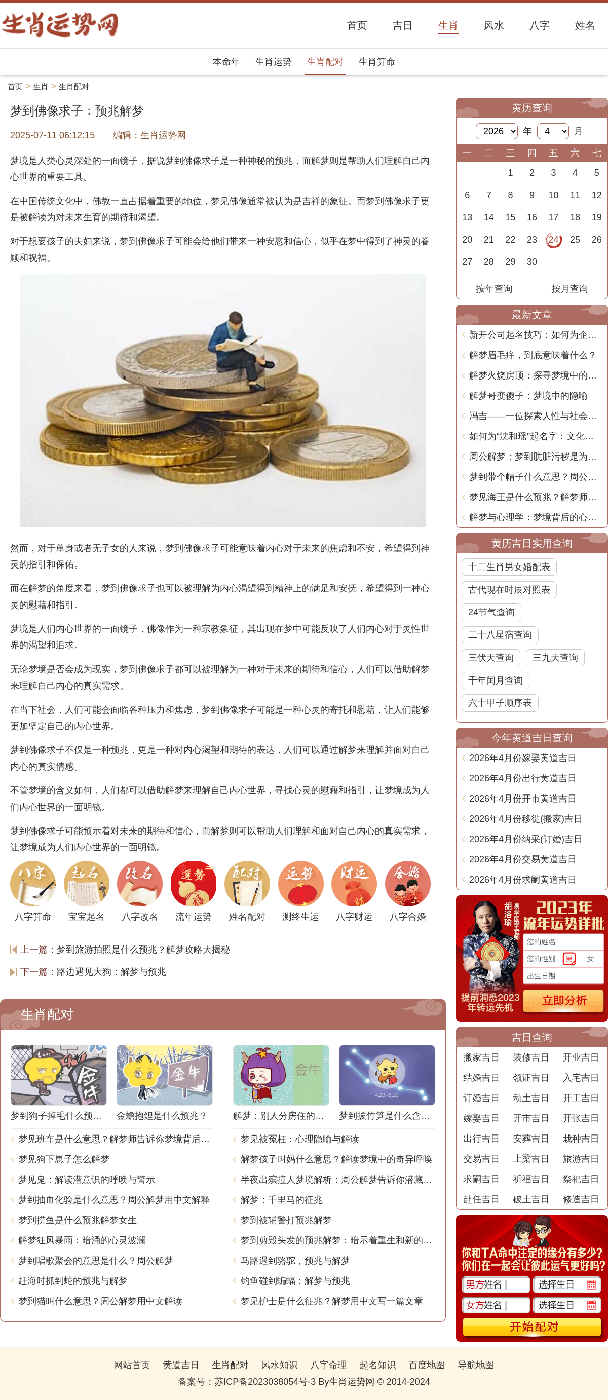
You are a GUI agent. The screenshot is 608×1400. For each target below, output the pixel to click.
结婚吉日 (481, 1078)
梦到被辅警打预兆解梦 (286, 1220)
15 (510, 217)
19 (597, 217)
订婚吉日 (481, 1098)
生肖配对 (325, 62)
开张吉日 (581, 1118)
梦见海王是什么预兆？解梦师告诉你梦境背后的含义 (535, 497)
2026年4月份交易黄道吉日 (523, 859)
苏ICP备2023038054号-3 (265, 1382)
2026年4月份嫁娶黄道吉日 (523, 758)
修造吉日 (581, 1199)
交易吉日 (481, 1159)
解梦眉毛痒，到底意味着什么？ (533, 355)
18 (575, 217)
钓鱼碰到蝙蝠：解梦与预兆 (295, 1281)
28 (489, 262)
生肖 (41, 86)
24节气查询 (491, 612)
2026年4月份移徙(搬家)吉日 (526, 819)
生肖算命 (377, 62)
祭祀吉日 (581, 1179)
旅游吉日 (581, 1159)
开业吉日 (581, 1057)
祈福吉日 (531, 1179)
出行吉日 (481, 1138)
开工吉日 (581, 1098)
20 (467, 240)
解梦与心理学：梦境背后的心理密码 (535, 517)
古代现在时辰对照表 (509, 590)
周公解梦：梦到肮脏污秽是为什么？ (535, 456)
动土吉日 (531, 1098)
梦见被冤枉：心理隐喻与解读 (300, 1139)
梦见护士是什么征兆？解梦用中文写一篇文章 (332, 1301)
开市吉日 (531, 1118)
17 (554, 217)
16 (532, 217)
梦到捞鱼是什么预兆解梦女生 (77, 1220)
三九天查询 (555, 658)
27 (467, 262)
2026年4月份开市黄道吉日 (523, 798)
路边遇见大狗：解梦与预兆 (111, 972)
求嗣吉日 (481, 1179)
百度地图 (427, 1365)
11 (575, 195)
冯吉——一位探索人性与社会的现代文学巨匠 (535, 416)
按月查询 (570, 289)
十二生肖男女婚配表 (509, 567)
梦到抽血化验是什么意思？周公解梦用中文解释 (114, 1200)
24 (554, 240)
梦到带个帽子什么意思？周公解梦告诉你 (535, 477)
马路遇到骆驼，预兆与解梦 (295, 1261)
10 (554, 195)
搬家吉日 (481, 1057)
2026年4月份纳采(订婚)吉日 (526, 839)
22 (510, 240)
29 (510, 262)
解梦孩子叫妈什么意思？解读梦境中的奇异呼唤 (336, 1159)
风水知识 (279, 1365)
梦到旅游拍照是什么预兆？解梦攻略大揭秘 (143, 949)
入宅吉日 (581, 1078)
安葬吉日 (531, 1138)
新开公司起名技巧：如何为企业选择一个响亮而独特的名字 (535, 335)
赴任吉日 (481, 1199)
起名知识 (378, 1365)
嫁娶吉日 (481, 1118)
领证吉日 (531, 1078)
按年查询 (494, 289)
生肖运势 (273, 62)
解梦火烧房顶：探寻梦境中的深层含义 (535, 375)
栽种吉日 (581, 1138)
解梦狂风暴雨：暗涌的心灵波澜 (82, 1240)
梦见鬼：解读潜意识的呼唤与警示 (86, 1180)
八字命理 (329, 1365)
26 (597, 240)
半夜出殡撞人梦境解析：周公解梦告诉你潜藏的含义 (338, 1180)
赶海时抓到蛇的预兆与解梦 (73, 1281)
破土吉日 (531, 1199)
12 (597, 195)
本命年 (226, 62)
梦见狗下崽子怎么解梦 (63, 1159)
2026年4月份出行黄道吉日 (523, 778)
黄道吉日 (181, 1365)
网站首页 (131, 1365)
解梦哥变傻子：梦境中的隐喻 (528, 396)
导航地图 (476, 1365)
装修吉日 (531, 1057)
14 (489, 217)
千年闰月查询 (495, 680)
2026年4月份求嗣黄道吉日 (523, 880)
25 (575, 240)
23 (532, 240)
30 (532, 262)
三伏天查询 (491, 658)
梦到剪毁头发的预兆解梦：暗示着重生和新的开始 (338, 1240)
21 (489, 240)
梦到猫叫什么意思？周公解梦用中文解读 (100, 1301)
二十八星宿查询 (500, 635)
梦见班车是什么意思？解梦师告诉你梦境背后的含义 (115, 1139)
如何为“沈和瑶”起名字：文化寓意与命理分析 (535, 436)
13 (467, 217)
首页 (15, 86)
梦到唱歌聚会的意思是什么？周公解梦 (95, 1261)
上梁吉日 (531, 1159)
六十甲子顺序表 (500, 703)
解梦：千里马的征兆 (282, 1200)
